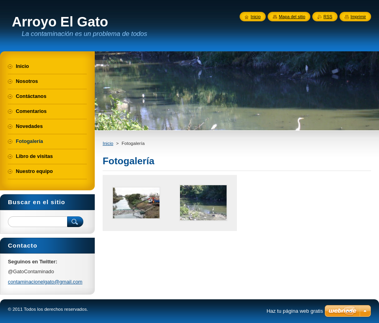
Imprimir (358, 16)
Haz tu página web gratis (294, 311)
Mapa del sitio (292, 16)
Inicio (108, 143)
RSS (327, 16)
